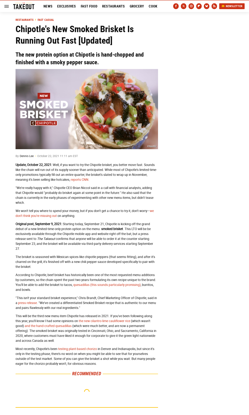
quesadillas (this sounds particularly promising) (107, 285)
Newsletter (232, 6)
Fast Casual (46, 19)
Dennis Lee (27, 156)
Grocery (137, 6)
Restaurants (113, 6)
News (47, 6)
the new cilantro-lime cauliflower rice (104, 321)
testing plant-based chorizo (77, 349)
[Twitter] (183, 6)
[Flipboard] (199, 6)
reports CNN (79, 180)
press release (27, 303)
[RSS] (214, 6)
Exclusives (66, 6)
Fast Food (89, 6)
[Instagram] (191, 6)
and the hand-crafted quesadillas (48, 326)
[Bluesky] (206, 6)
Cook (153, 6)
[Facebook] (176, 6)
